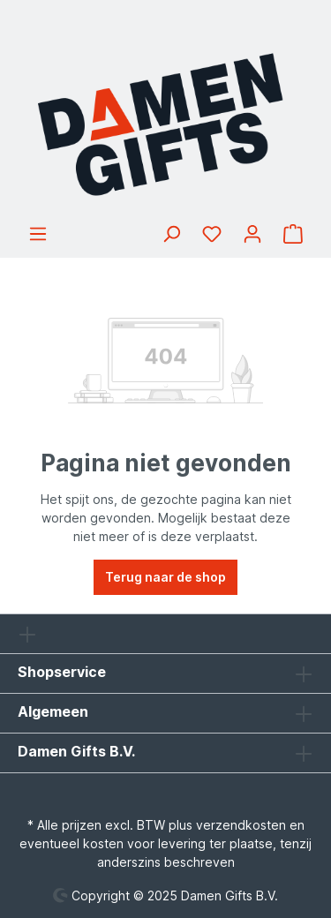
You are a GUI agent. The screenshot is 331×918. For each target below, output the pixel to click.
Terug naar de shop (165, 576)
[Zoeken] (171, 234)
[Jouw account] (252, 234)
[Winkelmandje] (293, 234)
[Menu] (38, 234)
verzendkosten (241, 824)
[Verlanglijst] (212, 234)
